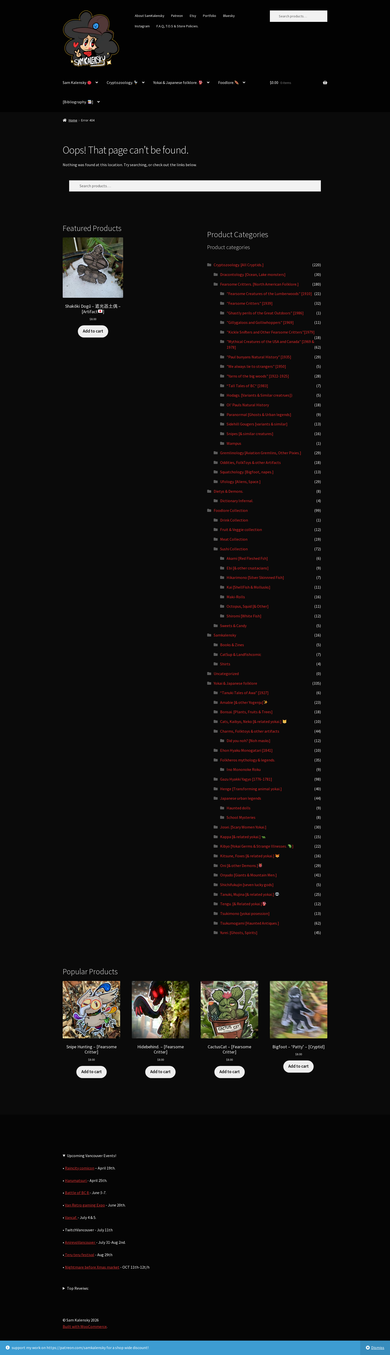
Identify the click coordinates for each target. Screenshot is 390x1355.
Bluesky (229, 15)
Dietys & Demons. (228, 491)
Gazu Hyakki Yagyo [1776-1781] (246, 779)
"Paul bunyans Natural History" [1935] (259, 356)
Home (73, 120)
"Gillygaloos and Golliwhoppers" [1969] (260, 322)
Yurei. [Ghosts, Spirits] (238, 932)
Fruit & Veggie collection (241, 529)
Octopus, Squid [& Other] (248, 606)
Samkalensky (225, 635)
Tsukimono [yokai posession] (245, 913)
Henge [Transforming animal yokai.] (251, 788)
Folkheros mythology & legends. (247, 759)
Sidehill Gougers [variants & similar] (257, 423)
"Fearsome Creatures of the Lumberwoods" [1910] (269, 293)
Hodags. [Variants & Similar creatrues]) (259, 395)
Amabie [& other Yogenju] (244, 702)
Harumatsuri (76, 1180)
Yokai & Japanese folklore (235, 683)
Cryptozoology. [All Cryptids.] (239, 264)
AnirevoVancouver (80, 1242)
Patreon (177, 15)
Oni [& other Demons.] (241, 865)
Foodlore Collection (231, 510)
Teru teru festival (79, 1254)
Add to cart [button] (93, 331)
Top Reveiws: (78, 1288)
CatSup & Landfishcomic (240, 654)
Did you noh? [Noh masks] (248, 740)
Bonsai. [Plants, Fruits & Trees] (246, 711)
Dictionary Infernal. (236, 500)
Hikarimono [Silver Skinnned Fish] (255, 577)
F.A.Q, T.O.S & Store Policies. (177, 26)
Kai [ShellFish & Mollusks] (248, 587)
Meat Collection (233, 539)
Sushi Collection (234, 548)
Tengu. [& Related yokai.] (243, 903)
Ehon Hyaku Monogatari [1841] (246, 750)
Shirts (225, 663)
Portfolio (209, 15)
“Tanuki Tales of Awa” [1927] (244, 692)
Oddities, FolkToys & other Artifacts (250, 462)
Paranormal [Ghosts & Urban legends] (259, 414)
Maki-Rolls (236, 596)
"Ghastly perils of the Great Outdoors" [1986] (265, 312)
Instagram (142, 26)
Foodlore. (228, 82)
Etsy (193, 15)
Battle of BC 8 (77, 1192)
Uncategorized (226, 673)
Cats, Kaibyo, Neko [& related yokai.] (253, 721)
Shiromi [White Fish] (244, 615)
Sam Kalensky (77, 82)
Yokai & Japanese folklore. (177, 82)
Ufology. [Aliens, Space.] (240, 481)
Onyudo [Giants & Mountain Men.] (248, 874)
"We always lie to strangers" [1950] (256, 366)
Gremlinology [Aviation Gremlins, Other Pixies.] (260, 452)
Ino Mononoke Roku (244, 769)
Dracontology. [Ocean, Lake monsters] (253, 274)
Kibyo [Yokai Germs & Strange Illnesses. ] (256, 846)
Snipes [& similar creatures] (250, 433)
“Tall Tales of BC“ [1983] (247, 385)
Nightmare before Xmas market (92, 1267)
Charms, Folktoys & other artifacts (249, 731)
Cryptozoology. (122, 82)
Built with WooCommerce (85, 1326)
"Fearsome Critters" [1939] (250, 303)
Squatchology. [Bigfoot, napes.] (247, 471)
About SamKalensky (149, 15)
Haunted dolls (238, 807)
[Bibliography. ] (78, 101)
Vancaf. (71, 1217)
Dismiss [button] (377, 1347)
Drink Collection (234, 520)
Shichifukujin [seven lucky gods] (247, 884)
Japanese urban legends (240, 798)
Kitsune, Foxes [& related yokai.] (249, 855)
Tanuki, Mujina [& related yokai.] (249, 894)
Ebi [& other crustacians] (248, 567)
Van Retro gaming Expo (85, 1205)
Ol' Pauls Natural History (248, 404)
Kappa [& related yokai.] (243, 836)
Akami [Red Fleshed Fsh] (247, 558)
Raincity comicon (79, 1168)
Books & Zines (232, 644)
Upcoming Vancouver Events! (91, 1155)
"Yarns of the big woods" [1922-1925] (258, 376)
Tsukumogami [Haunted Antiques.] (249, 923)
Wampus (234, 443)
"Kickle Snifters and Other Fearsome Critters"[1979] (271, 332)
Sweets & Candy (233, 625)
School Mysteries (241, 817)
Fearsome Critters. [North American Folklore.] (259, 284)
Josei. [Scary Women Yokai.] (243, 827)
